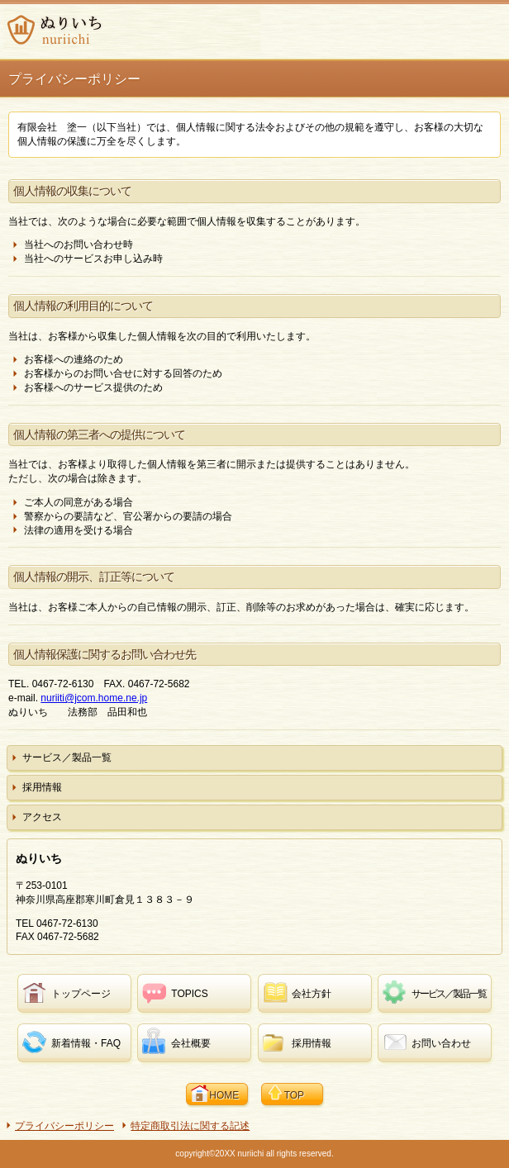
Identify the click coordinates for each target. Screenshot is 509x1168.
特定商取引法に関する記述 (190, 1126)
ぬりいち (131, 29)
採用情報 (42, 787)
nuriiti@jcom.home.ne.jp (93, 698)
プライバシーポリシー (64, 1126)
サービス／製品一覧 (67, 757)
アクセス (42, 817)
